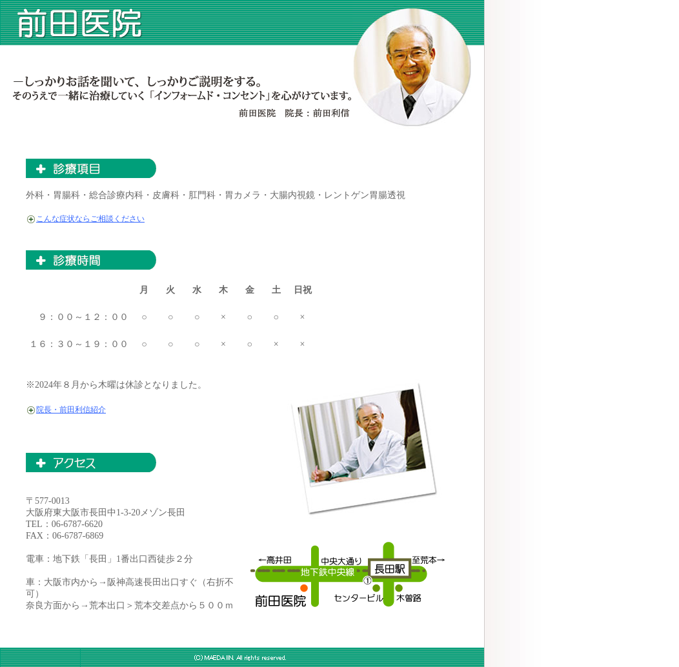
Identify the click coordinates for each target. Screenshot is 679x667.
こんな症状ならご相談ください (90, 218)
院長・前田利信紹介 (71, 409)
